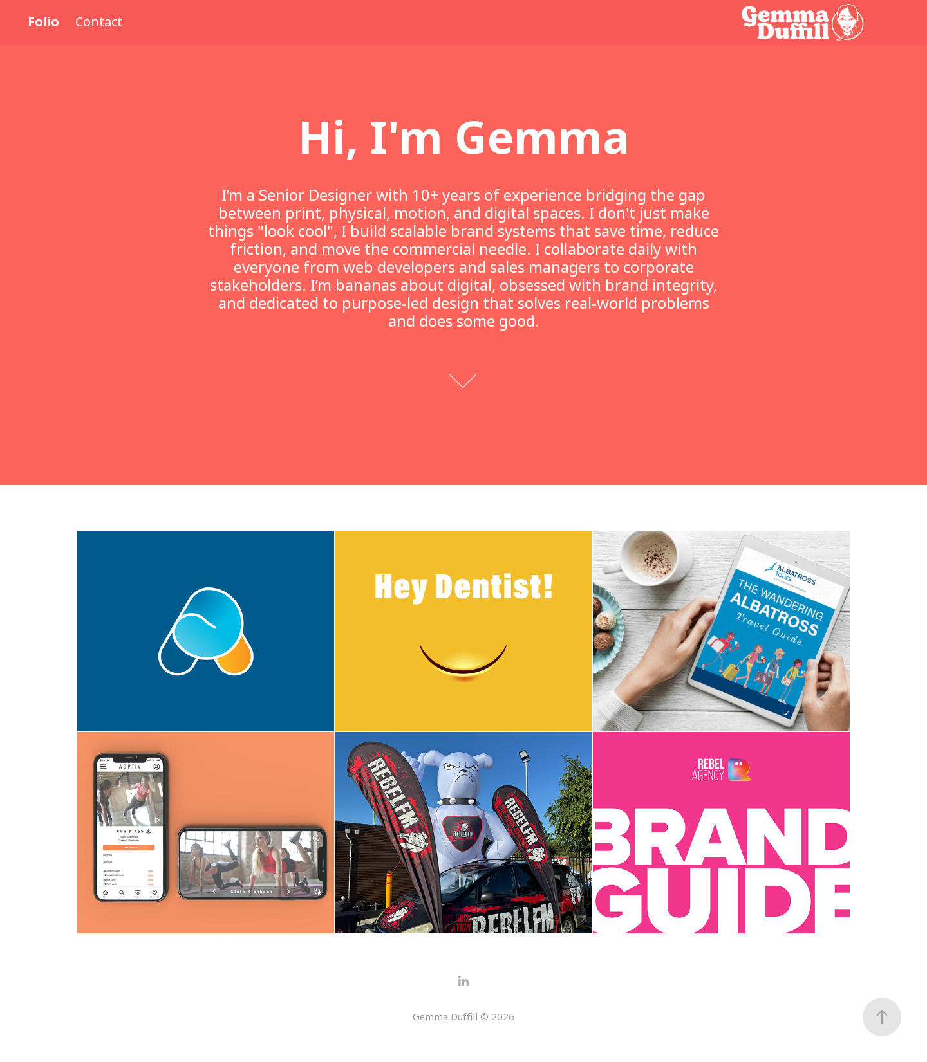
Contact (98, 22)
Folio (43, 22)
